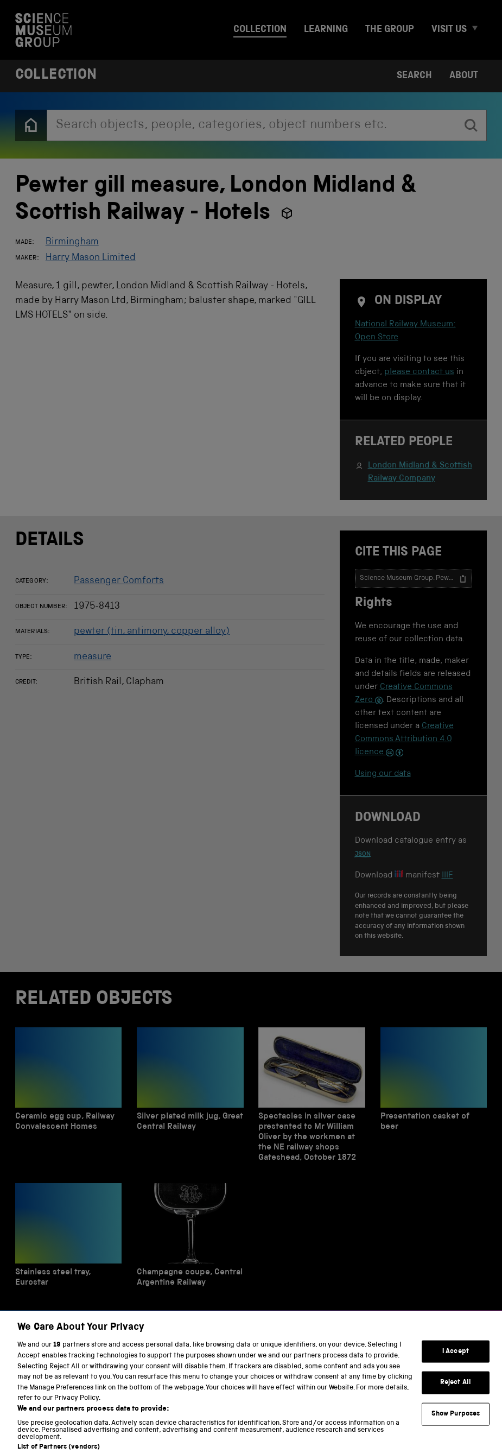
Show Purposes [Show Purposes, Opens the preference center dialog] (455, 1423)
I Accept (455, 1360)
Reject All (455, 1391)
